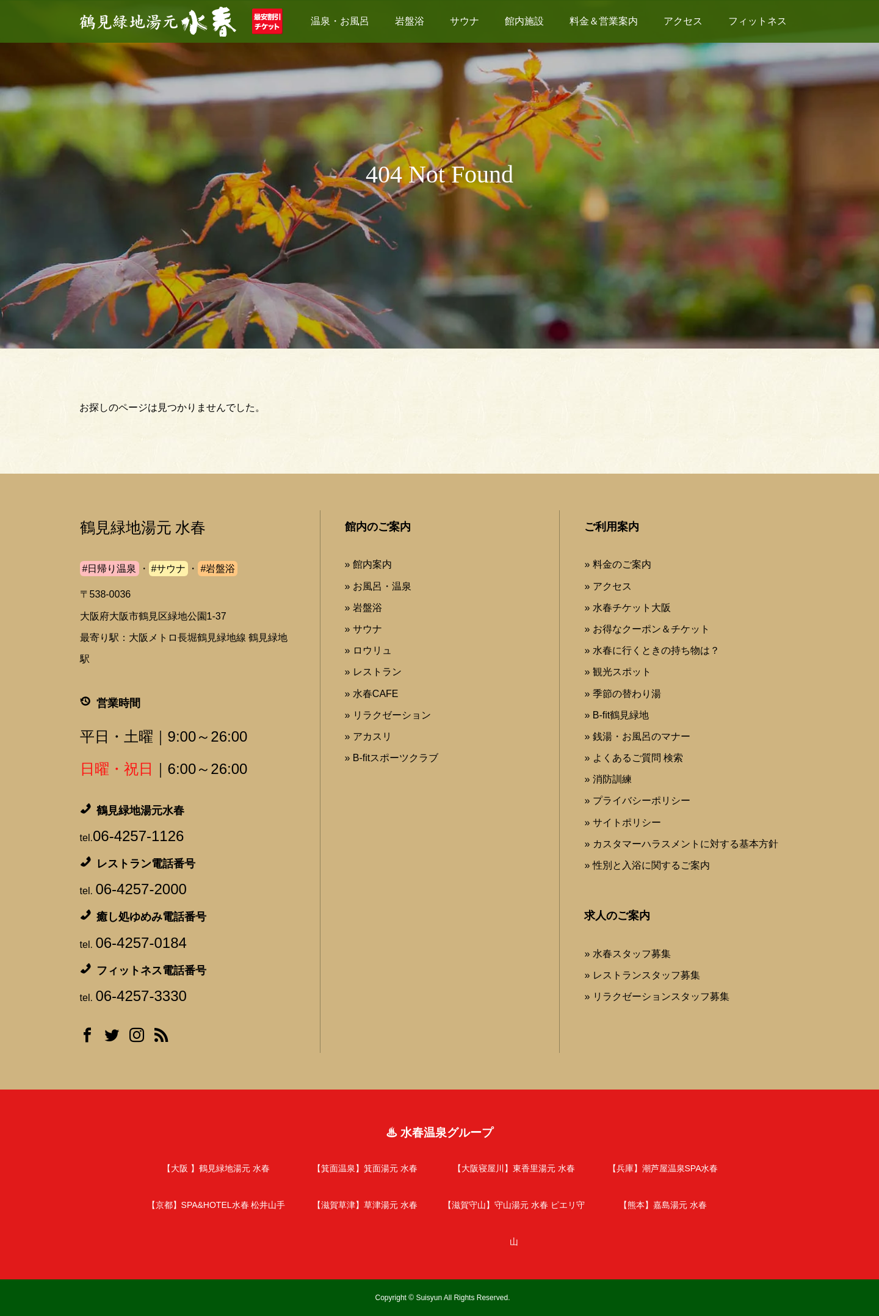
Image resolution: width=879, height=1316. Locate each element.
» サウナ (363, 629)
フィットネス (757, 21)
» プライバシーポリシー (637, 800)
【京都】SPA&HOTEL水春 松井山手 (216, 1205)
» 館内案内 (368, 564)
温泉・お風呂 (340, 21)
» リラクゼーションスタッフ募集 (656, 996)
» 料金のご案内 (617, 564)
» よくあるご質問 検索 (633, 758)
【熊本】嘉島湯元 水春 (663, 1205)
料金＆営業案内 (604, 21)
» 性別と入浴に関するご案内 (646, 865)
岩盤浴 (409, 21)
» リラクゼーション (388, 715)
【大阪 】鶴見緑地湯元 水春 (216, 1168)
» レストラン (373, 672)
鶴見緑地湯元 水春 (143, 527)
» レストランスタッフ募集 (642, 975)
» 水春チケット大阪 (627, 607)
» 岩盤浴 (363, 607)
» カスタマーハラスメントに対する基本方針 (681, 844)
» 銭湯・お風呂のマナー (637, 736)
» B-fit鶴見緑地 (616, 715)
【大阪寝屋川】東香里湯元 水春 (514, 1168)
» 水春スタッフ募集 (627, 954)
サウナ (464, 21)
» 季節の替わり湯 (622, 694)
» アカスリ (368, 736)
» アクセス (607, 586)
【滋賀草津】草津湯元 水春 (365, 1205)
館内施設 (524, 21)
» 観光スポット (617, 672)
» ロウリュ (368, 650)
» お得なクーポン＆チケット (646, 629)
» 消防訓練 (607, 779)
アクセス (683, 21)
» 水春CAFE (372, 694)
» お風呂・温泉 (378, 586)
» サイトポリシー (622, 822)
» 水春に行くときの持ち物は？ (651, 650)
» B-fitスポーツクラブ (392, 758)
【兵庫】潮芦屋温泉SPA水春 (663, 1168)
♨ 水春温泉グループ (439, 1132)
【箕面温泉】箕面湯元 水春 (365, 1168)
